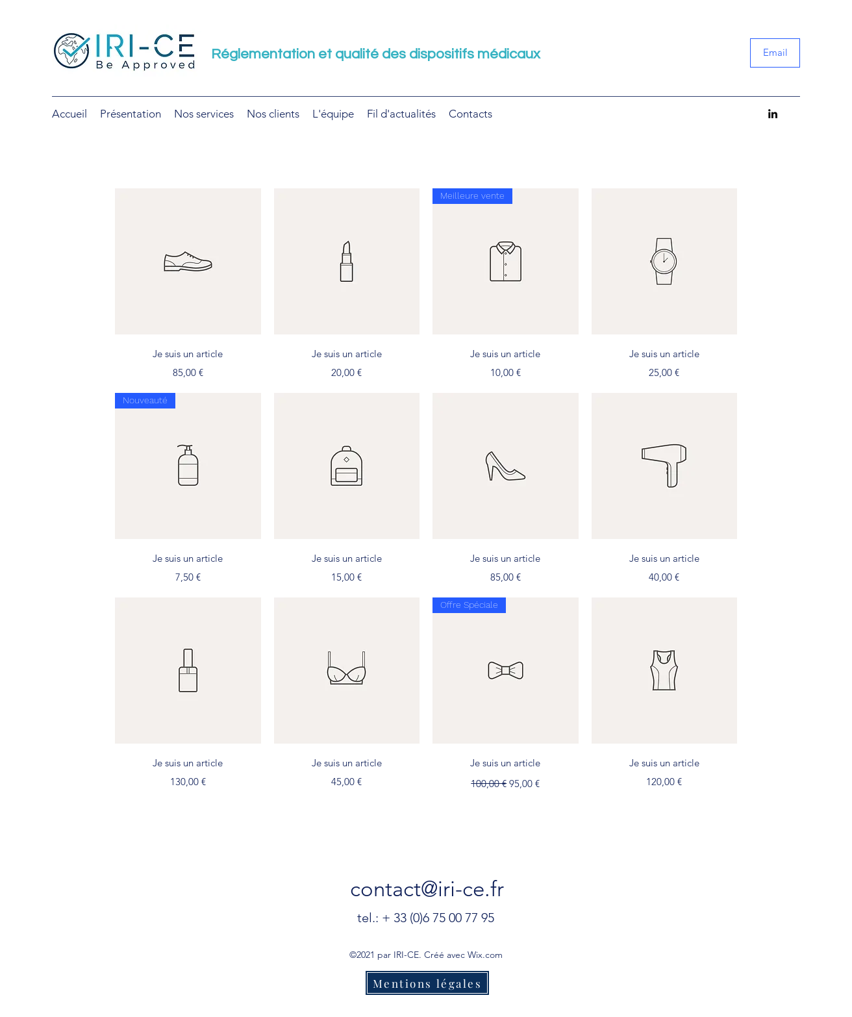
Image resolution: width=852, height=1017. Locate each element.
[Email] (775, 53)
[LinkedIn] (772, 113)
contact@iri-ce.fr (427, 889)
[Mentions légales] (427, 983)
